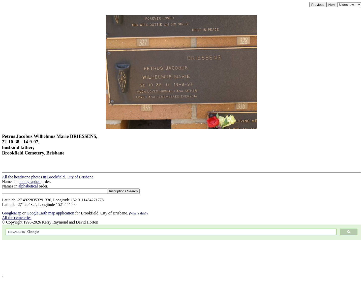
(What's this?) (138, 213)
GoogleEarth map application (51, 213)
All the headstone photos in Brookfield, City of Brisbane (47, 177)
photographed (29, 181)
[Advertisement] (153, 257)
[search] (170, 232)
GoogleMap (11, 213)
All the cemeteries (16, 217)
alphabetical (28, 186)
